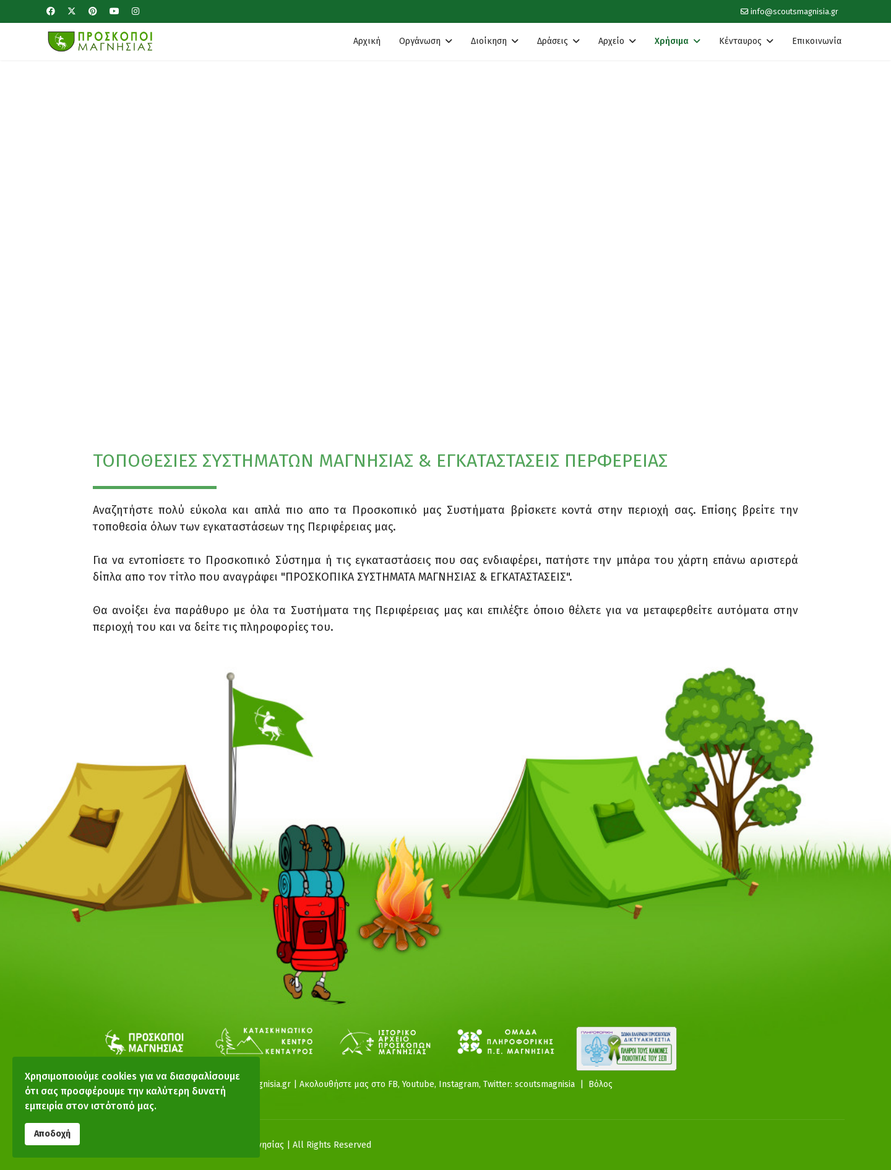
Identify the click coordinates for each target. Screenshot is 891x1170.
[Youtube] (114, 11)
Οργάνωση (420, 41)
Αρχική (367, 41)
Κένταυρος (740, 41)
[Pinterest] (92, 11)
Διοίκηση (489, 41)
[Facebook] (50, 11)
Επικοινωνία (817, 41)
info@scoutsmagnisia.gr (794, 11)
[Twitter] (71, 11)
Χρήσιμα (672, 41)
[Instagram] (135, 11)
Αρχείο (611, 41)
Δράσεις (552, 41)
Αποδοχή (52, 1133)
